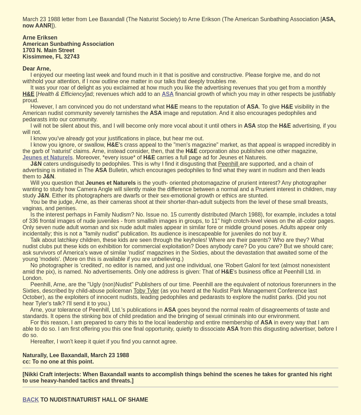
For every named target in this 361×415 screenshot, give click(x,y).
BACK (31, 400)
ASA (168, 94)
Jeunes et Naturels (48, 157)
